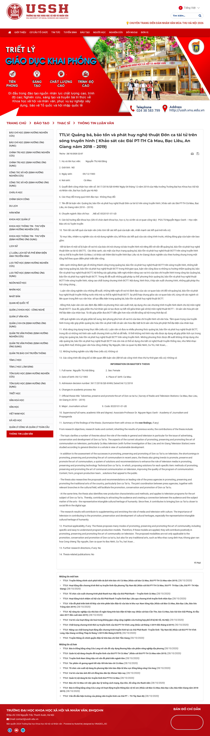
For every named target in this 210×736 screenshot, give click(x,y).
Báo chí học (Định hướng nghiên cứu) (28, 134)
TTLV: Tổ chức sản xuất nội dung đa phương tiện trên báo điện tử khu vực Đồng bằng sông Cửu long (109, 668)
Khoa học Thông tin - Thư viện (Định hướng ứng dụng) (27, 238)
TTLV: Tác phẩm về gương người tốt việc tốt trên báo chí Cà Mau (93, 663)
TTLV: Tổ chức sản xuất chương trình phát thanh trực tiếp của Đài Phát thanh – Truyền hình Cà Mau (109, 593)
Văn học (14, 407)
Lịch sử (13, 246)
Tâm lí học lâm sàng (21, 366)
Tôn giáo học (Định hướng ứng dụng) (27, 385)
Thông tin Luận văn (21, 433)
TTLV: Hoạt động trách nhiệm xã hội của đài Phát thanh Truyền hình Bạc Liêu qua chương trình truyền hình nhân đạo (117, 598)
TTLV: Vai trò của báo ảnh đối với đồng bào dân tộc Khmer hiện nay (94, 673)
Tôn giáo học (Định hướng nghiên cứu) (29, 375)
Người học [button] (99, 32)
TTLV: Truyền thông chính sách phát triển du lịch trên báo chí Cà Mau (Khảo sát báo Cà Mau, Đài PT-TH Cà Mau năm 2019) (120, 580)
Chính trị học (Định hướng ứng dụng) (27, 164)
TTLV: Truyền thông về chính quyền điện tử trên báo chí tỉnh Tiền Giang (96, 638)
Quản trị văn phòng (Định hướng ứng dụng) (28, 345)
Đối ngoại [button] (131, 32)
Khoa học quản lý (19, 219)
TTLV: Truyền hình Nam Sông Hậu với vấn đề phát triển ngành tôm (94, 658)
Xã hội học (15, 420)
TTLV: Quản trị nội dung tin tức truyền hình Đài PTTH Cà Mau (91, 678)
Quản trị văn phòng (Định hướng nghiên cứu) (28, 335)
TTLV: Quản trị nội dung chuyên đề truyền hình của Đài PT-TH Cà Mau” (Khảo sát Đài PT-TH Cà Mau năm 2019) (115, 653)
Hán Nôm (14, 212)
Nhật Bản (14, 296)
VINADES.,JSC (100, 724)
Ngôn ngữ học (17, 283)
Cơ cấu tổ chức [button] (39, 32)
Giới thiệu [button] (20, 32)
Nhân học (15, 289)
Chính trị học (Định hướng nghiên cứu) (29, 154)
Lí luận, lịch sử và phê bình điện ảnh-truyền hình (28, 254)
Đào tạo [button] (85, 32)
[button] (187, 8)
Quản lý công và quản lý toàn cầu (29, 427)
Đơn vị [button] (144, 32)
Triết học (15, 393)
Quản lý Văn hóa (18, 316)
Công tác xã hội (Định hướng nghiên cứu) (26, 174)
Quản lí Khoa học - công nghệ (27, 309)
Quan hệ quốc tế (19, 303)
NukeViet (78, 724)
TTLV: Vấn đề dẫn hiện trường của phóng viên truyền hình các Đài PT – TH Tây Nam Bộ (103, 696)
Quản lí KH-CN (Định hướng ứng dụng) (27, 325)
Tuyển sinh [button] (70, 32)
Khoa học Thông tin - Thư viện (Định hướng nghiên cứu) (27, 228)
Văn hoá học (16, 400)
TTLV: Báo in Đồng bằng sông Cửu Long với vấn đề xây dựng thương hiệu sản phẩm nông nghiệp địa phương (113, 648)
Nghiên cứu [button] (116, 32)
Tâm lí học (15, 360)
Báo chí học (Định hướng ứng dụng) (26, 144)
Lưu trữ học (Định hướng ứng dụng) (27, 274)
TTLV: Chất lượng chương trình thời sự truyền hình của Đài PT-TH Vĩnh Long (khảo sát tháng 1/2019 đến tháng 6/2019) (118, 625)
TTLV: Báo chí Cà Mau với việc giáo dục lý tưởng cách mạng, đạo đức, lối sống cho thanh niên (106, 683)
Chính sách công (19, 199)
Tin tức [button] (55, 32)
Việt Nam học (17, 413)
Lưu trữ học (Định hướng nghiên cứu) (28, 264)
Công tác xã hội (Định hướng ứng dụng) (29, 184)
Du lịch (13, 206)
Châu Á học (15, 192)
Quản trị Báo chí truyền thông (27, 353)
